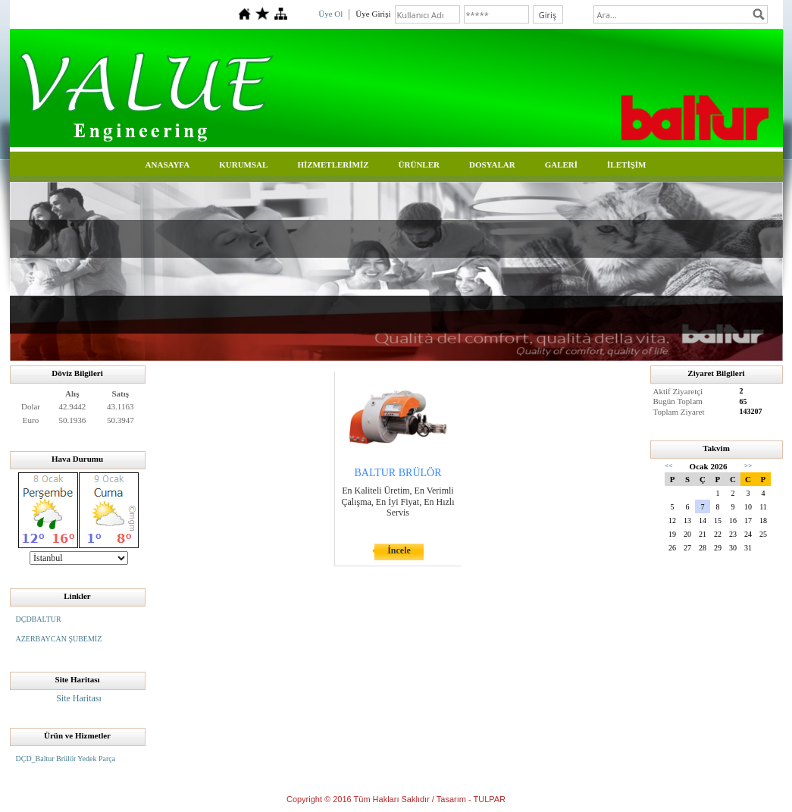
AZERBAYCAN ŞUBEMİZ (59, 639)
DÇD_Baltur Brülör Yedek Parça (66, 758)
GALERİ (561, 164)
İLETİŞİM (626, 164)
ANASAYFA (168, 164)
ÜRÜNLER (419, 164)
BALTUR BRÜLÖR (397, 472)
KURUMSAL (243, 164)
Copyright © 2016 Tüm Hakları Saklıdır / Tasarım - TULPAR (396, 799)
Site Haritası (79, 698)
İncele (399, 550)
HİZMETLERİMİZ (332, 164)
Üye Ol (330, 13)
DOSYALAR (492, 164)
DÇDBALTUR (38, 619)
